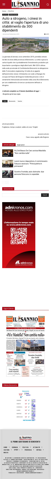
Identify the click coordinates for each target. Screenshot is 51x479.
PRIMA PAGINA (13, 14)
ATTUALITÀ (6, 166)
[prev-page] (3, 182)
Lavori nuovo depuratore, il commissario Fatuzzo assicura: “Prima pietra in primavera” (30, 163)
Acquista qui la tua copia (11, 94)
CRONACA (5, 177)
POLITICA (11, 11)
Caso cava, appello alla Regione (37, 137)
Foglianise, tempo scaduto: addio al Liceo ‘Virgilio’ (20, 127)
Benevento (12, 101)
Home (4, 11)
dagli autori (21, 145)
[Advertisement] (18, 286)
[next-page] (7, 182)
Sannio (20, 101)
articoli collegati (9, 145)
